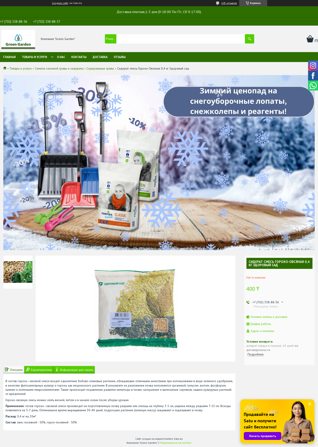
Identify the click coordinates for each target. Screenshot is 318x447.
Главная (9, 57)
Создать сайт (60, 3)
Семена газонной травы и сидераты (59, 68)
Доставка (100, 57)
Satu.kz (178, 438)
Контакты (79, 57)
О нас (61, 57)
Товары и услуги (34, 57)
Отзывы (120, 57)
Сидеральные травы (100, 68)
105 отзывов (229, 3)
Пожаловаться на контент (175, 442)
